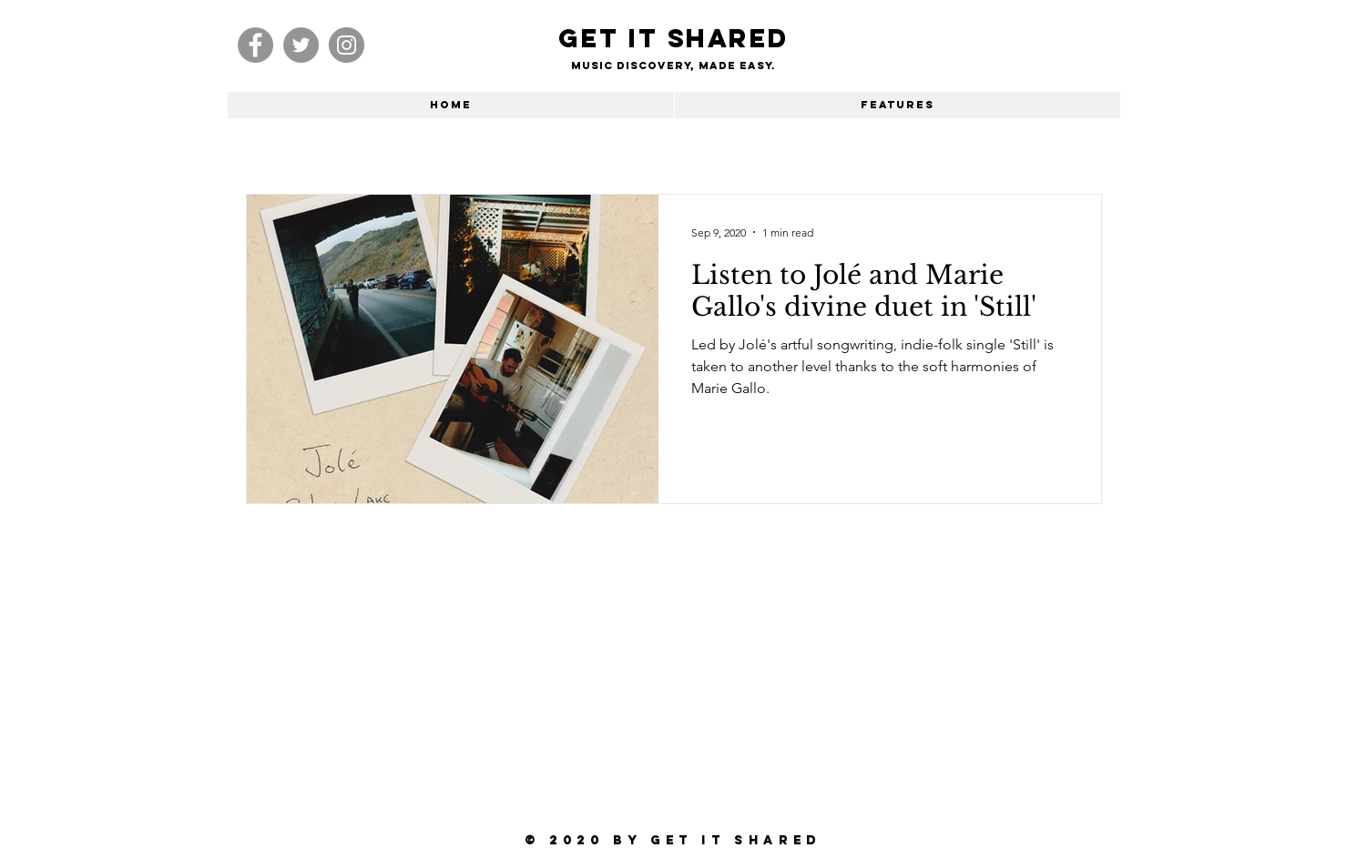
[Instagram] (346, 45)
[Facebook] (255, 45)
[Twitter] (301, 45)
